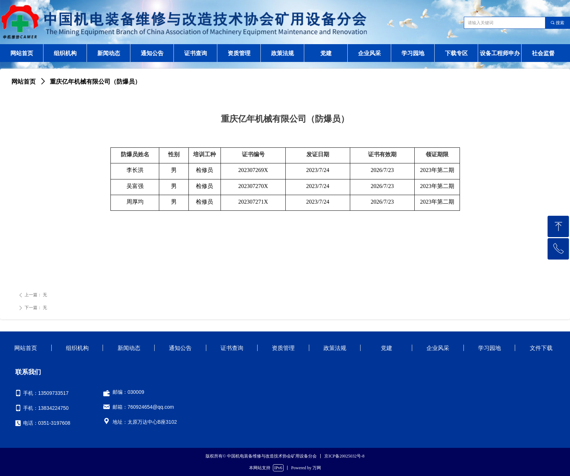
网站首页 (23, 81)
